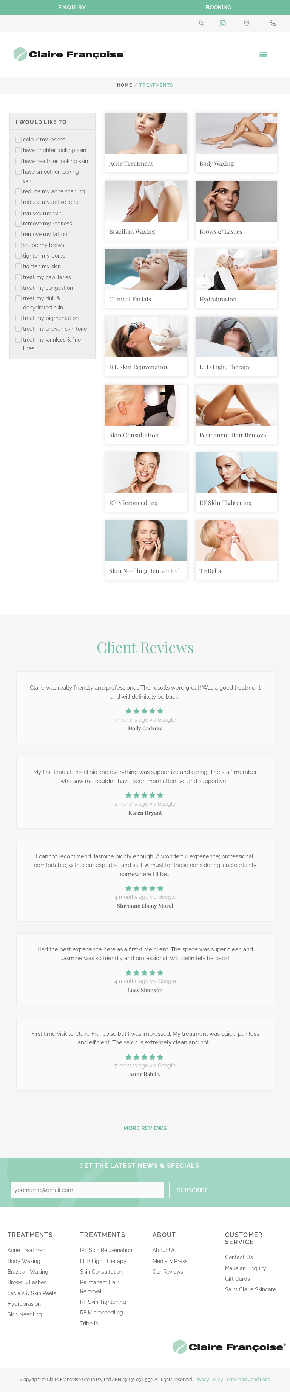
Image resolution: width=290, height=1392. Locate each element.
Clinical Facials (130, 299)
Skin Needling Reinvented (144, 571)
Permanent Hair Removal (233, 435)
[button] (263, 54)
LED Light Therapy (224, 367)
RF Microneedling (133, 502)
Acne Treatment (131, 163)
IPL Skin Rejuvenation (139, 367)
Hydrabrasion (218, 299)
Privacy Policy (208, 1379)
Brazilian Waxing (132, 231)
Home (124, 85)
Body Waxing (216, 163)
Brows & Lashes (220, 231)
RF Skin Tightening (225, 502)
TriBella (210, 571)
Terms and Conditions (247, 1379)
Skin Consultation (134, 435)
